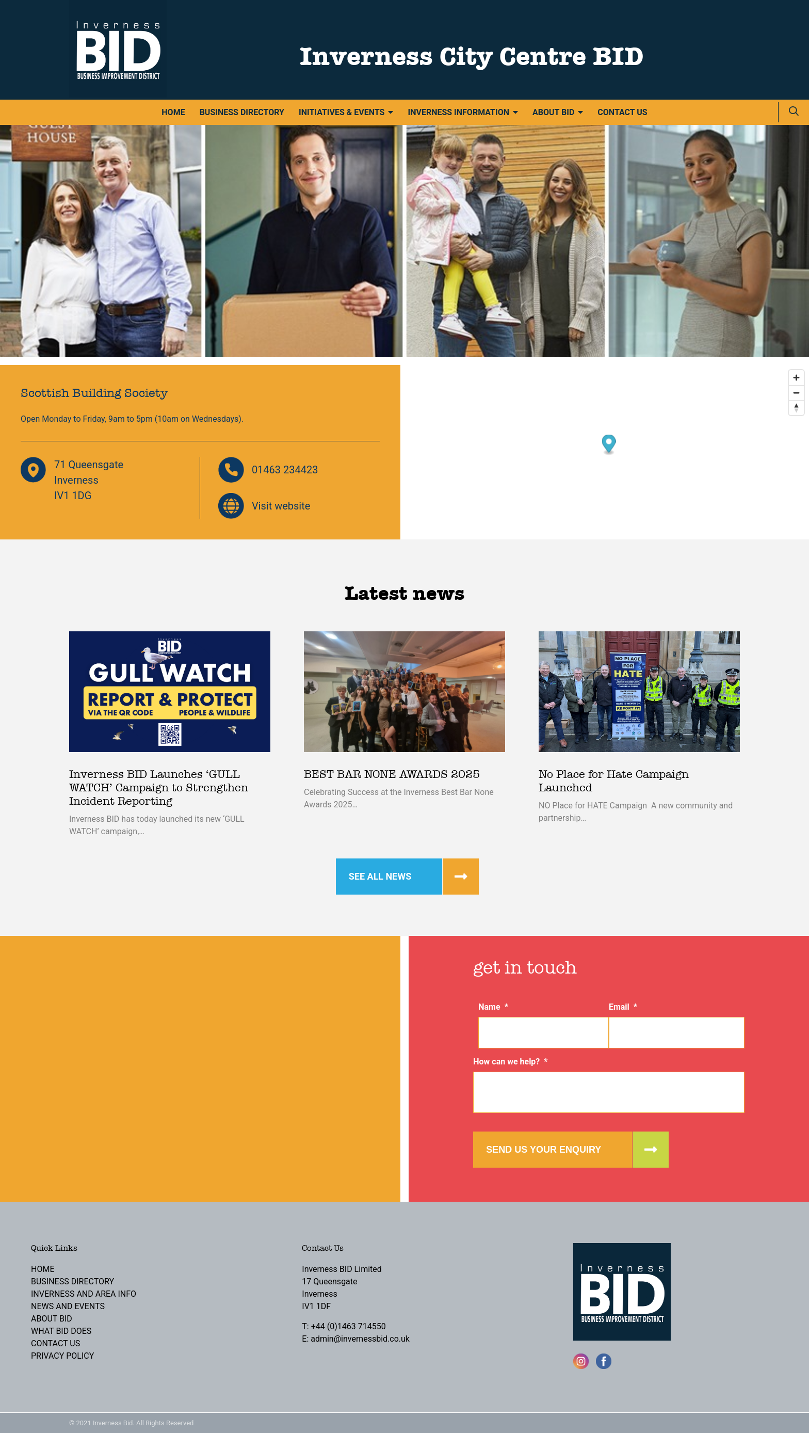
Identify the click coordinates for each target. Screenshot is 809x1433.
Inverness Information (458, 112)
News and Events (68, 1306)
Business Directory (242, 112)
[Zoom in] (796, 377)
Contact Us (622, 112)
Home (173, 112)
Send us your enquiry (543, 1149)
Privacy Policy (62, 1356)
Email (623, 1007)
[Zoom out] (796, 392)
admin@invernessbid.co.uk (360, 1339)
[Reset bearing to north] (796, 407)
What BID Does (61, 1331)
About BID (553, 112)
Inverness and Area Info (83, 1294)
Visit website (281, 506)
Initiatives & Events (341, 112)
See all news (380, 876)
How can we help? (510, 1061)
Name (493, 1007)
